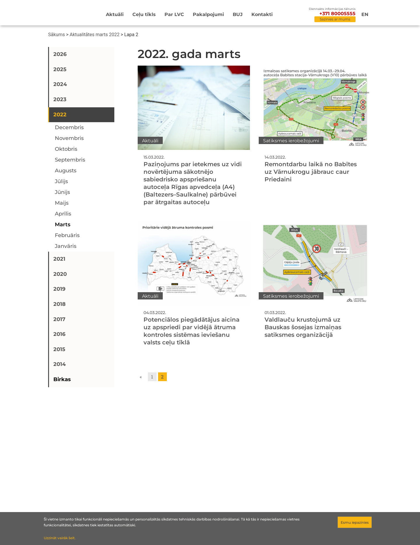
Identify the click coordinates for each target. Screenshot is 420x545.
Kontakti (262, 14)
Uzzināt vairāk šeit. (60, 538)
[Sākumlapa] (65, 13)
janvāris (65, 246)
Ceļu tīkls (144, 14)
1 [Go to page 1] (152, 377)
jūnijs (62, 192)
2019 (59, 289)
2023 (59, 99)
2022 (59, 114)
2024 (60, 84)
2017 (59, 319)
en (364, 14)
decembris (69, 127)
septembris (70, 160)
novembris (69, 138)
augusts (65, 170)
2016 (59, 334)
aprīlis (63, 214)
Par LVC (174, 14)
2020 (60, 274)
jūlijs (61, 181)
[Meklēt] (299, 15)
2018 (59, 304)
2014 (59, 364)
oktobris (66, 149)
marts (62, 224)
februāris (67, 235)
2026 (59, 54)
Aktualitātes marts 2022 (95, 34)
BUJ (238, 14)
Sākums (56, 34)
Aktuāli (115, 14)
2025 (59, 69)
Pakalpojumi (208, 14)
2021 (59, 259)
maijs (62, 203)
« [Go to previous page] (141, 377)
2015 (59, 349)
